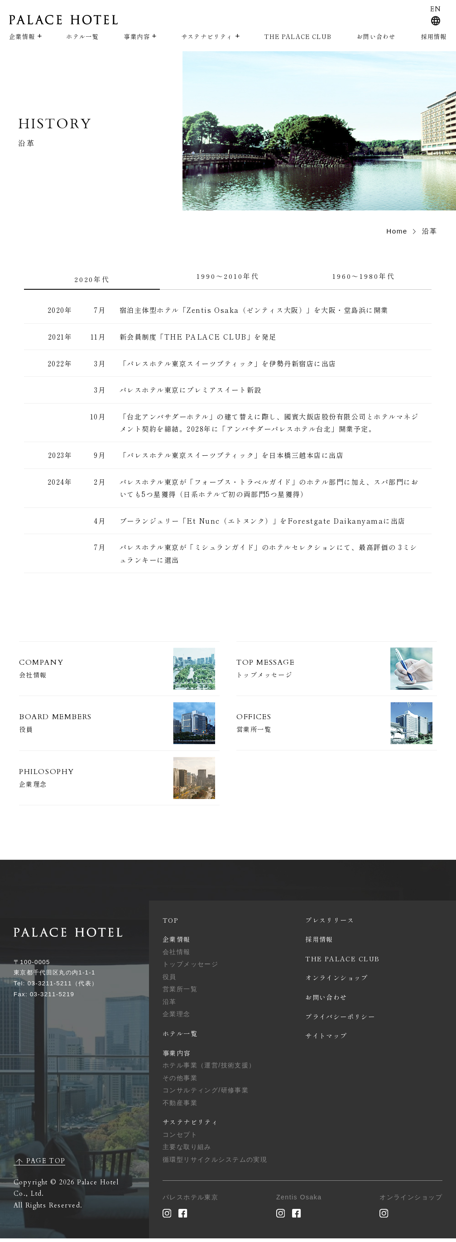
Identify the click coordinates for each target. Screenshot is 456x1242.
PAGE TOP (45, 1164)
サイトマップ (326, 1039)
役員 (170, 980)
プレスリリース (329, 923)
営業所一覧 (180, 992)
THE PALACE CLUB (297, 36)
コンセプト (180, 1137)
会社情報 (177, 955)
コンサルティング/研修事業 (206, 1093)
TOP (170, 923)
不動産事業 (180, 1106)
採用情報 (434, 36)
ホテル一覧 (82, 36)
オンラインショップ (336, 981)
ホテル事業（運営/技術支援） (209, 1068)
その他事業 (180, 1081)
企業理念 (177, 1017)
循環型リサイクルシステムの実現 (215, 1162)
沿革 (170, 1004)
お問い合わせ (376, 36)
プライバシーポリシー (340, 1019)
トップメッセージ (190, 967)
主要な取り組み (187, 1150)
